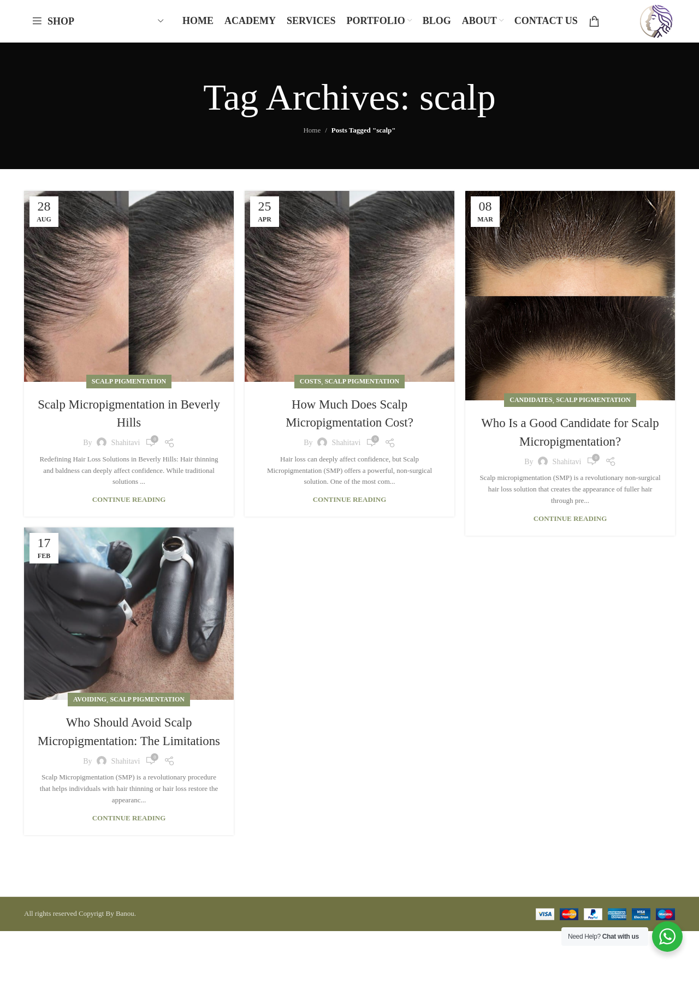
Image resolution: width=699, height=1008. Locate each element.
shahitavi (125, 449)
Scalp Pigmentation (129, 388)
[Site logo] (653, 24)
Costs (310, 388)
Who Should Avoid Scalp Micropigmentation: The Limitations (129, 747)
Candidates (531, 406)
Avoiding (89, 706)
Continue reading (129, 506)
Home (312, 137)
